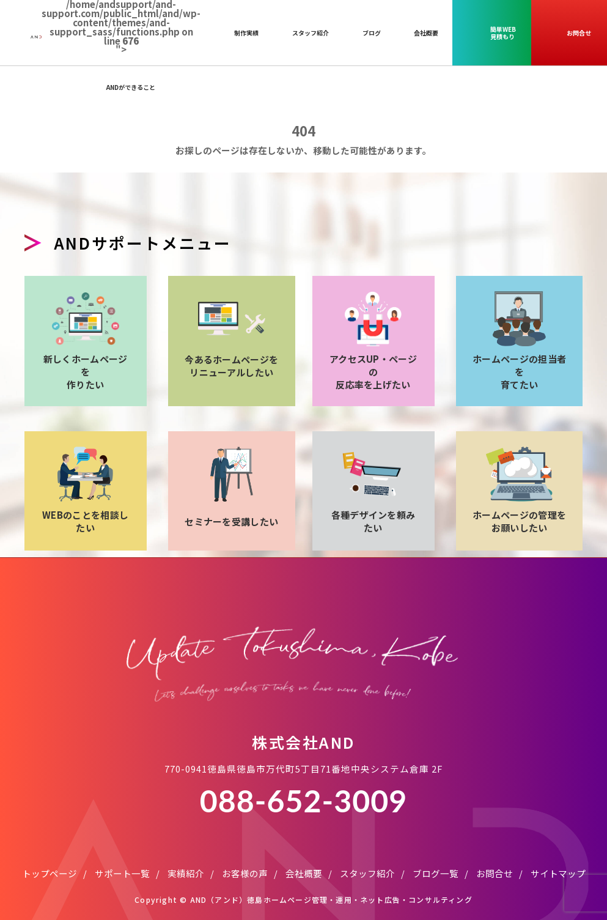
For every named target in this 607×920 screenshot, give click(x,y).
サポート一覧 (122, 859)
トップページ (49, 859)
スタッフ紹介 (367, 859)
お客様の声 (245, 859)
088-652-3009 (303, 786)
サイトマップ (558, 859)
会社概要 (303, 859)
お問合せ (494, 859)
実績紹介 (185, 859)
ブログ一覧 (435, 859)
